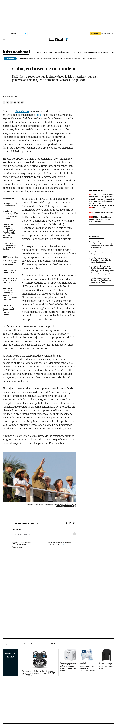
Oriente (68, 52)
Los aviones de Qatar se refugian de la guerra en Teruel (102, 253)
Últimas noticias (108, 52)
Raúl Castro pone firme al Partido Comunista (10, 280)
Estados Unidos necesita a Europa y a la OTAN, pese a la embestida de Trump (101, 280)
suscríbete (95, 34)
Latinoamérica (60, 52)
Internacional (16, 51)
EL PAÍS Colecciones (59, 644)
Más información (18, 547)
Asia (74, 52)
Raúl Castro (22, 111)
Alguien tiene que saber (103, 212)
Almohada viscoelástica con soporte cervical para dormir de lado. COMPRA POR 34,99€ (87, 666)
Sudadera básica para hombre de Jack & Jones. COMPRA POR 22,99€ (106, 665)
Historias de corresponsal (93, 52)
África (80, 52)
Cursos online (29, 644)
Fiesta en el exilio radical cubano (10, 204)
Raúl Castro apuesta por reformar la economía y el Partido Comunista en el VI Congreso (10, 294)
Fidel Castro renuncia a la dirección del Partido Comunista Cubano (8, 310)
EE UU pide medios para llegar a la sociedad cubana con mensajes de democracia (10, 260)
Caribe (20, 534)
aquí (62, 545)
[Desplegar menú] (4, 39)
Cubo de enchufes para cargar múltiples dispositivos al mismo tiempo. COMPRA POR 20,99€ (68, 666)
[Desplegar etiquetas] (74, 533)
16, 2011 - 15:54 (10, 96)
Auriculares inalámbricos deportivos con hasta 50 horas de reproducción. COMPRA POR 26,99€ (38, 673)
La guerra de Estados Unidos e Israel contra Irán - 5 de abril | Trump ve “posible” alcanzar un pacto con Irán (102, 245)
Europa (39, 52)
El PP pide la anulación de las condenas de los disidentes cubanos (9, 247)
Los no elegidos (100, 208)
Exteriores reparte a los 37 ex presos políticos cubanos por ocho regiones (10, 214)
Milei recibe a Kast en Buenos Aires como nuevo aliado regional (100, 219)
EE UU (45, 52)
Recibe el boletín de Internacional (26, 523)
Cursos (17, 644)
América (27, 534)
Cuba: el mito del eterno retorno (10, 271)
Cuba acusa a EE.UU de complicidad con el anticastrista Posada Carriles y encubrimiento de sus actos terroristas (10, 231)
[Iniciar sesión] (107, 33)
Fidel (39, 114)
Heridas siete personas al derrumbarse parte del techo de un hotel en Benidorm (102, 260)
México (51, 52)
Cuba (14, 534)
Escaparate (7, 644)
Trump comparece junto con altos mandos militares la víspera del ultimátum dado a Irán (57, 58)
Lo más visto (94, 237)
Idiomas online (42, 644)
